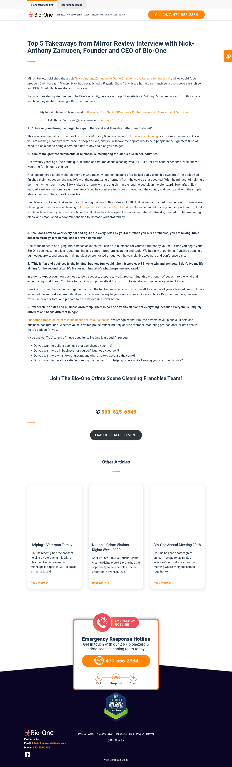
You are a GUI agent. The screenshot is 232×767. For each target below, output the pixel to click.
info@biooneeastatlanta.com (49, 743)
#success (124, 112)
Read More (38, 582)
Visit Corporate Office (116, 759)
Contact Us (119, 14)
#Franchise (165, 112)
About (87, 14)
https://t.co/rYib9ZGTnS (101, 112)
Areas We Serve (74, 14)
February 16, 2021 (111, 120)
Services (61, 14)
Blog (131, 734)
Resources (97, 14)
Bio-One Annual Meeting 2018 (177, 545)
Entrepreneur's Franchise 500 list (102, 207)
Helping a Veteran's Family (51, 545)
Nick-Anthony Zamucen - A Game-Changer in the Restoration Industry (122, 78)
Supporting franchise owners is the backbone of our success (68, 320)
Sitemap (150, 734)
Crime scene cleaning (143, 136)
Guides (108, 14)
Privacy (140, 734)
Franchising (121, 734)
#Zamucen (180, 112)
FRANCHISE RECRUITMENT (116, 435)
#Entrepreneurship (144, 112)
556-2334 (41, 747)
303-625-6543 (118, 412)
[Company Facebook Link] (27, 754)
